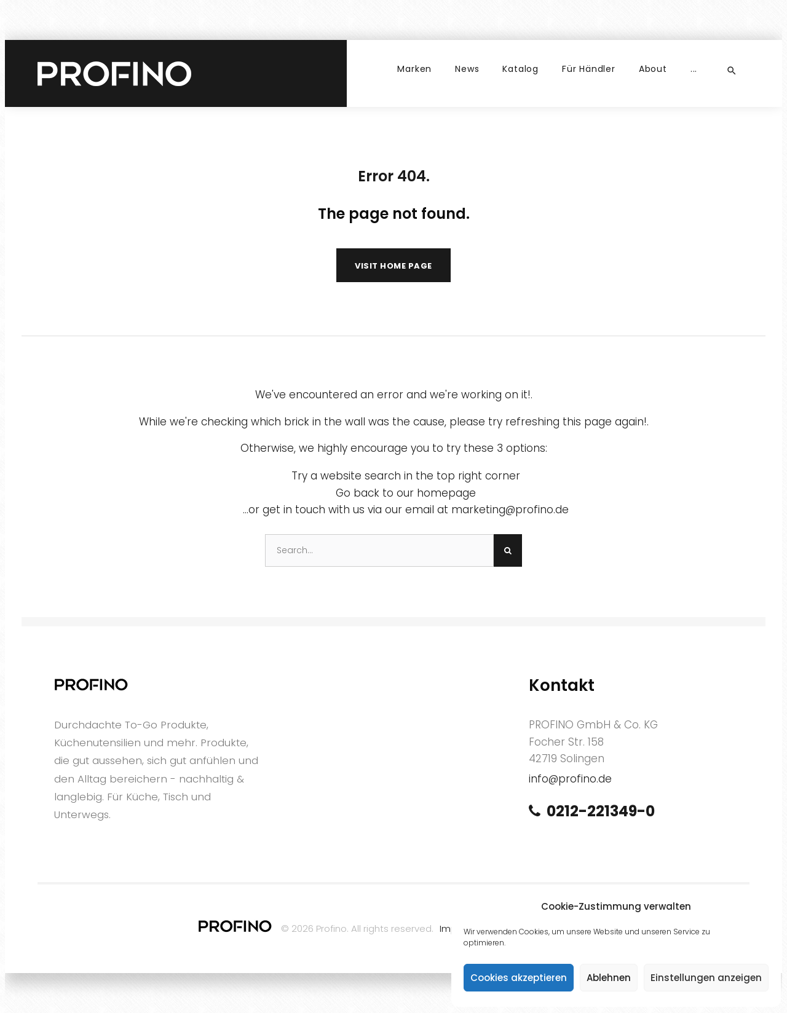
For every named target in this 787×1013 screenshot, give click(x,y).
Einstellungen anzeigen (706, 977)
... (693, 69)
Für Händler (588, 69)
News (467, 69)
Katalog (520, 69)
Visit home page (393, 266)
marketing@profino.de (510, 509)
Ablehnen (609, 977)
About (653, 69)
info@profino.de (570, 778)
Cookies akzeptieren (518, 977)
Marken (414, 69)
